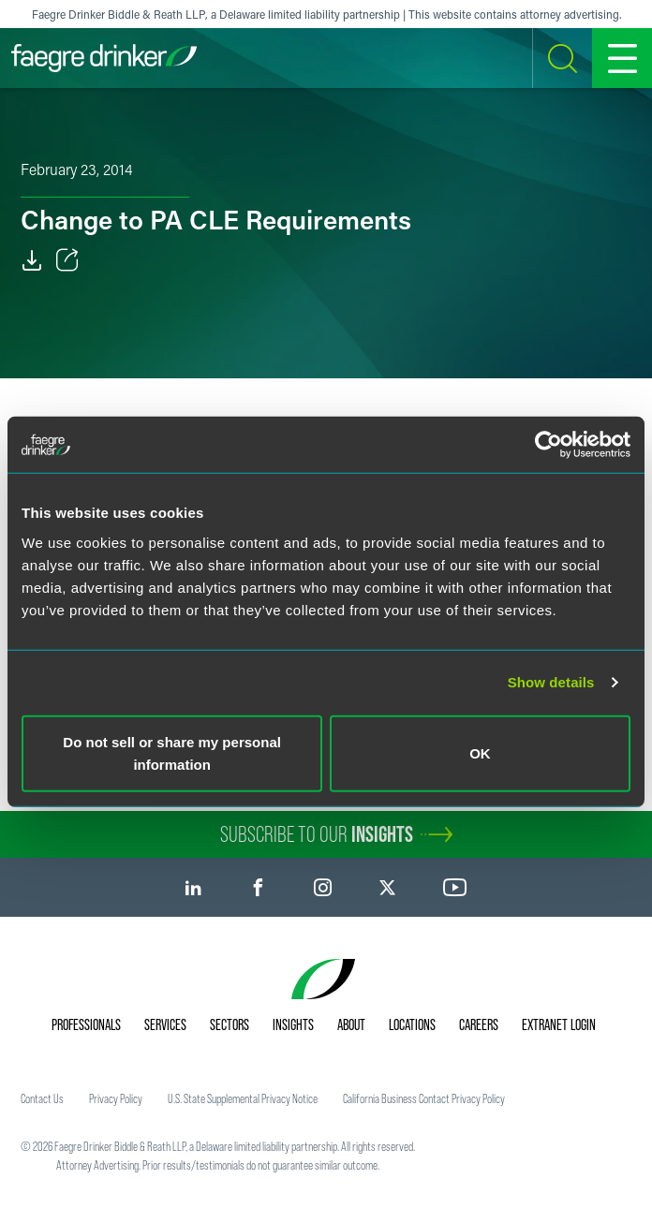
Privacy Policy (115, 1098)
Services (165, 1024)
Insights (293, 1024)
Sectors (229, 1024)
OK (480, 752)
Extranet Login (559, 1024)
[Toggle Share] (67, 260)
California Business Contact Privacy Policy (424, 1098)
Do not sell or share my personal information (172, 752)
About (351, 1024)
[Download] (32, 260)
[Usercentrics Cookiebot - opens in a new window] (548, 445)
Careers (478, 1024)
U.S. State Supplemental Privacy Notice (243, 1098)
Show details (551, 682)
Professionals (86, 1024)
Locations (412, 1024)
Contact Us (42, 1098)
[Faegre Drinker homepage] (104, 58)
